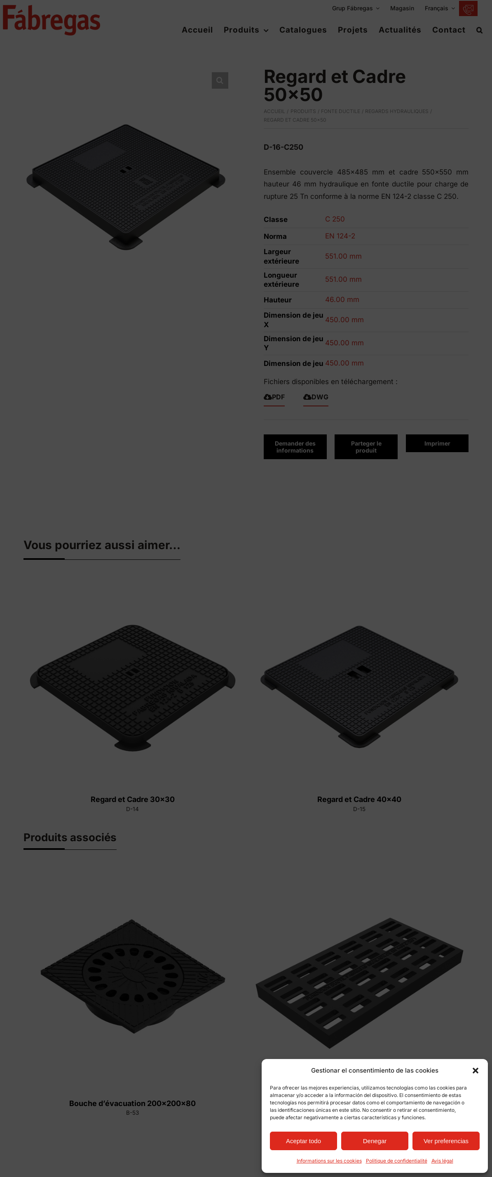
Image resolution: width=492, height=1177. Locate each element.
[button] (475, 1070)
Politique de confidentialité (396, 1161)
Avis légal (442, 1161)
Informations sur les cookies (329, 1161)
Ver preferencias (446, 1140)
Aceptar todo (303, 1140)
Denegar (375, 1140)
